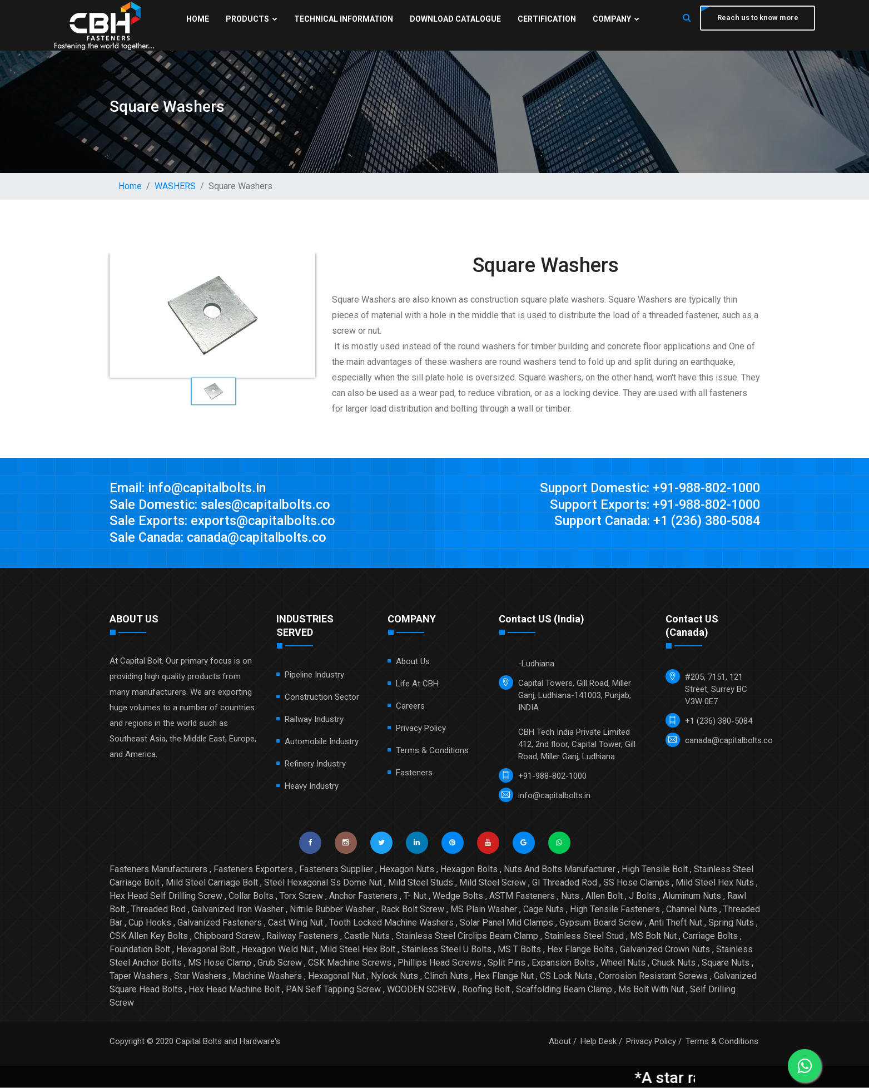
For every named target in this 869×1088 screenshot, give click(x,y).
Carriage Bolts (710, 937)
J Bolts (643, 897)
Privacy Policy (421, 729)
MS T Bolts (519, 950)
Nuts (570, 897)
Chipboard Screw (227, 937)
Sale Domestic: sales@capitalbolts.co (223, 505)
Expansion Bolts (563, 963)
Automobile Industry (322, 743)
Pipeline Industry (314, 676)
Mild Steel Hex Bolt (357, 950)
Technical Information (343, 18)
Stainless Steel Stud (584, 937)
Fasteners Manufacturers (158, 870)
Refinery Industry (315, 765)
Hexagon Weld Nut (277, 950)
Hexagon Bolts (469, 870)
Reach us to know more (757, 18)
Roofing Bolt (486, 990)
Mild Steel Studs (420, 883)
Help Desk (598, 1042)
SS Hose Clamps (636, 883)
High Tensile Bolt (655, 870)
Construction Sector (322, 698)
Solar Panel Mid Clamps (506, 923)
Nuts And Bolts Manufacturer (559, 870)
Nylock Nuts (394, 977)
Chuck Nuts (674, 963)
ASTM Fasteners (522, 897)
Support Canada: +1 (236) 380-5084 (652, 522)
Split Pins (506, 963)
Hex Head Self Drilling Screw (166, 897)
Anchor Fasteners (363, 897)
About (560, 1042)
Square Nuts (725, 963)
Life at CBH (417, 685)
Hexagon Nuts (406, 870)
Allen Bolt (604, 897)
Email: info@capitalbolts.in (189, 488)
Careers (410, 707)
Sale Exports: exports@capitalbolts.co (225, 522)
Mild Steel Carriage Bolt (212, 883)
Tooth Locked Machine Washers (391, 923)
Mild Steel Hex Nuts (715, 883)
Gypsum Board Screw (601, 923)
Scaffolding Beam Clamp (564, 990)
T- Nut (415, 897)
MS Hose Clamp (219, 963)
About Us (413, 662)
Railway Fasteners (302, 937)
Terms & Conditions (432, 751)
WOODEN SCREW (421, 990)
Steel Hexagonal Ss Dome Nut (323, 883)
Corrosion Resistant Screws (653, 977)
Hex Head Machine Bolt (234, 990)
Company (615, 18)
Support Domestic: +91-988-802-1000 (645, 488)
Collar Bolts (251, 897)
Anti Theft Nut (675, 923)
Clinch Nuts (446, 977)
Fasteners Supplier (336, 870)
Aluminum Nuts (692, 897)
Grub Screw (279, 963)
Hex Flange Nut (504, 977)
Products (251, 18)
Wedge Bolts (458, 897)
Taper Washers (139, 977)
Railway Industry (314, 720)
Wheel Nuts (622, 963)
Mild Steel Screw (492, 883)
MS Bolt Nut (653, 937)
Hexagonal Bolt (205, 950)
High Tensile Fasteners (615, 910)
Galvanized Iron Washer (238, 910)
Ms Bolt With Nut (651, 990)
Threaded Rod (158, 910)
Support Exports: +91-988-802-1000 (651, 505)
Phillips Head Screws (439, 963)
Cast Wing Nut (295, 923)
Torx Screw (301, 897)
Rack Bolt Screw (412, 910)
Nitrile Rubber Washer (332, 910)
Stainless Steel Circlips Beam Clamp (467, 937)
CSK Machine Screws (349, 963)
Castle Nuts (367, 937)
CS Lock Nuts (566, 977)
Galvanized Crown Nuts (665, 950)
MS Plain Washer (483, 910)
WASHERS (175, 186)
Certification (546, 18)
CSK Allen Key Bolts (149, 937)
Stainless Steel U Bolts (446, 950)
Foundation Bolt (140, 950)
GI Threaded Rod (564, 883)
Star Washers (200, 977)
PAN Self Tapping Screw (333, 990)
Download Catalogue (454, 18)
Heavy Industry (312, 787)
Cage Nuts (543, 910)
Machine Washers (267, 977)
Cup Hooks (149, 923)
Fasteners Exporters (253, 870)
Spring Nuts (731, 923)
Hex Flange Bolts (580, 950)
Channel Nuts (691, 910)
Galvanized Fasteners (219, 923)
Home (197, 18)
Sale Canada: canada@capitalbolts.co (223, 538)
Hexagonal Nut (336, 977)
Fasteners (414, 774)
